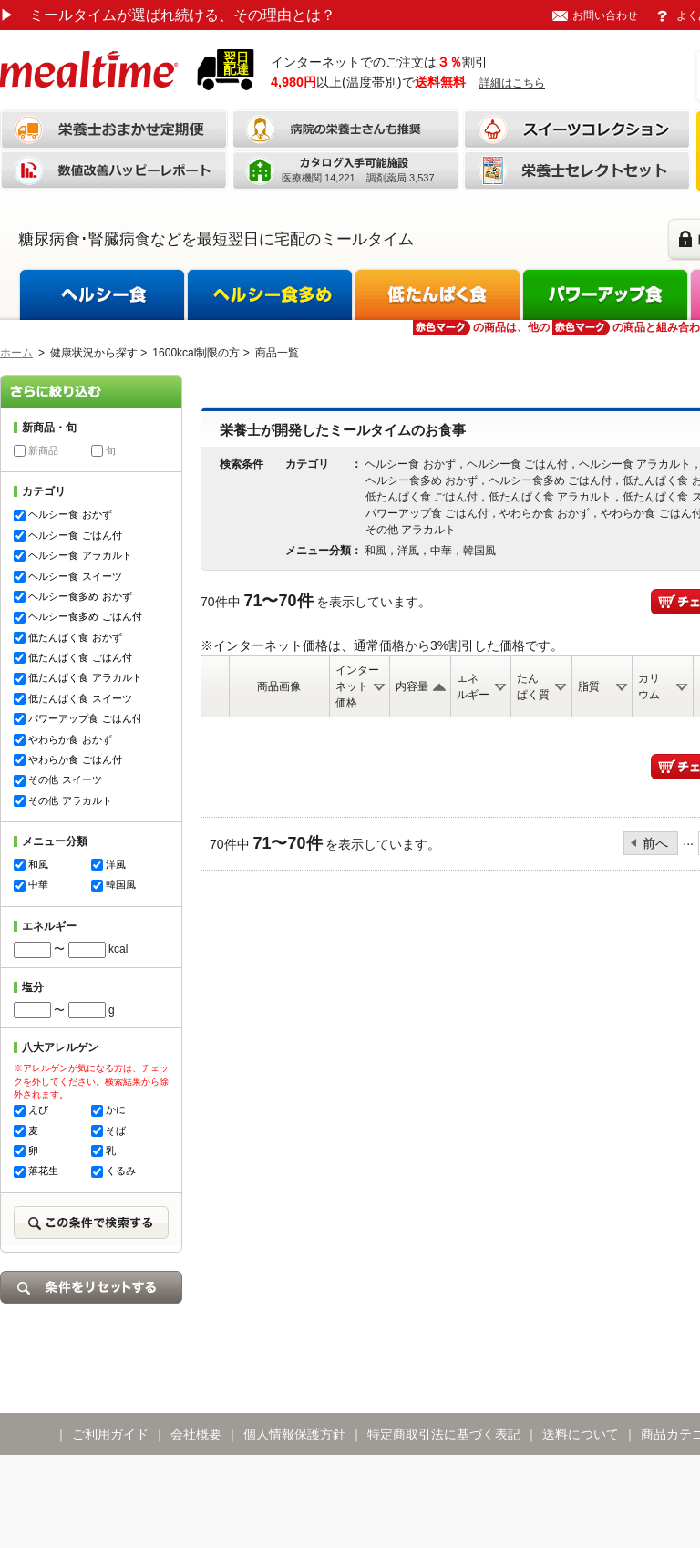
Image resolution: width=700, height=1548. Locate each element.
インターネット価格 (357, 686)
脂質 (589, 686)
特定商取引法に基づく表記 (443, 1434)
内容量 (412, 686)
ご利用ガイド (110, 1434)
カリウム (649, 686)
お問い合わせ (605, 15)
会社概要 (195, 1434)
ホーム (16, 352)
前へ (655, 843)
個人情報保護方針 (294, 1434)
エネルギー (473, 686)
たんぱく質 (533, 686)
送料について (580, 1434)
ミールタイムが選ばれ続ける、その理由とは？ (167, 15)
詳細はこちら (512, 82)
